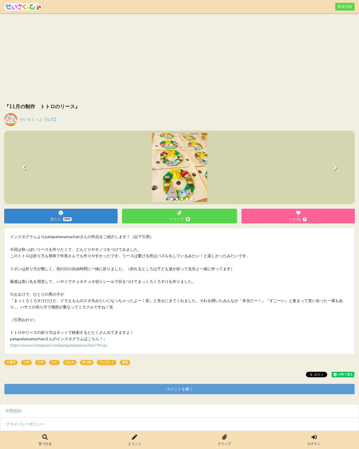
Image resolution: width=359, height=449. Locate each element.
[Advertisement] (170, 59)
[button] (23, 167)
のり (54, 362)
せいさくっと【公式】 (39, 119)
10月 (26, 362)
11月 (40, 362)
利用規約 (13, 411)
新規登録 (345, 6)
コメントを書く (179, 389)
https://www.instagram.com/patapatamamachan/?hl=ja (58, 345)
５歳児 (10, 362)
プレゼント (106, 362)
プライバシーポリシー (25, 424)
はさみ (69, 362)
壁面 (125, 362)
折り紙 (86, 362)
